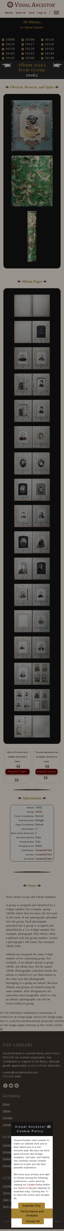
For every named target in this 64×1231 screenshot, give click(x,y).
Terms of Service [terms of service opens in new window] (27, 1188)
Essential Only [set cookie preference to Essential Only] (32, 1205)
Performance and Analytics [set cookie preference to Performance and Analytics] (32, 1213)
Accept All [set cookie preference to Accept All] (33, 1221)
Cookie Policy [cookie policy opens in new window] (34, 1184)
